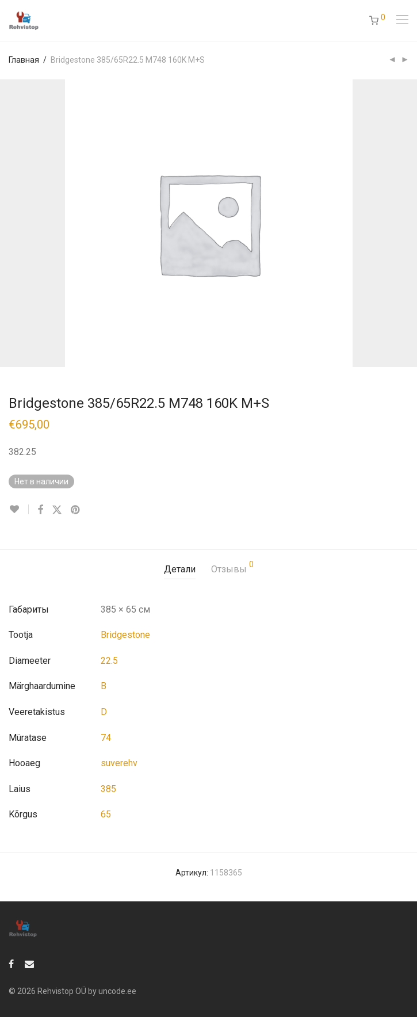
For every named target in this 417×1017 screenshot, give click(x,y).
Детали (180, 569)
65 (106, 814)
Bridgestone (125, 634)
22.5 (109, 660)
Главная (24, 59)
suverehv (119, 763)
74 (106, 737)
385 (108, 788)
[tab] (179, 569)
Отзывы (232, 567)
